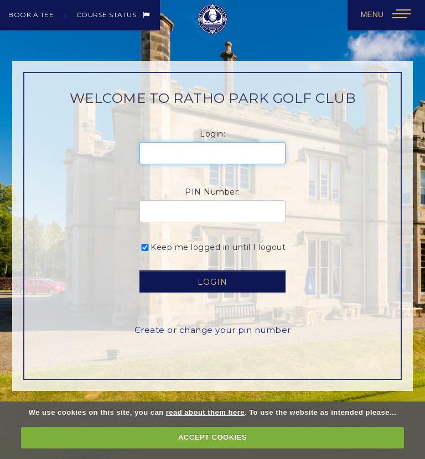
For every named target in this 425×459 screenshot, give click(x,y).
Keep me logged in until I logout (212, 247)
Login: (212, 134)
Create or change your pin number (212, 330)
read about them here (205, 412)
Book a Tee (31, 15)
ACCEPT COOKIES (212, 437)
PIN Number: (212, 192)
